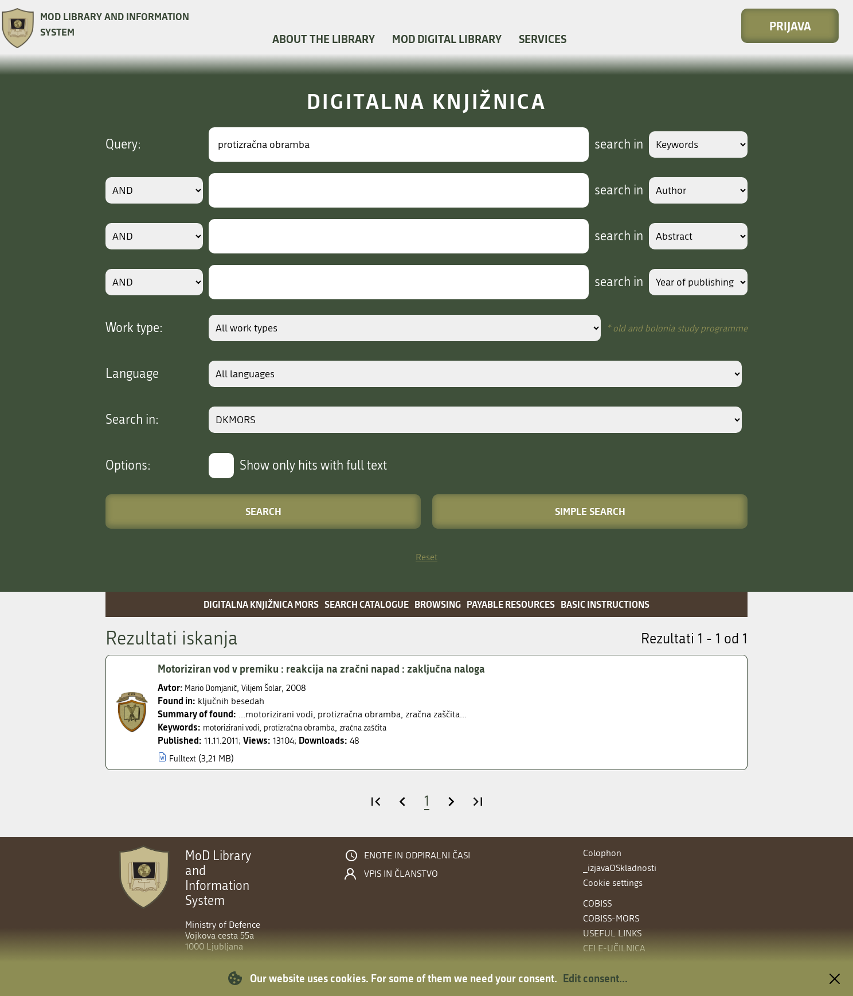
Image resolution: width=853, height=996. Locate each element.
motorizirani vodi (237, 727)
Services (542, 38)
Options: (128, 465)
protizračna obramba (316, 727)
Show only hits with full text (313, 465)
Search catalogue (366, 604)
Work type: (134, 328)
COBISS (597, 903)
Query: (123, 144)
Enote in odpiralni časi (417, 855)
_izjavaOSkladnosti (619, 867)
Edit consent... (595, 978)
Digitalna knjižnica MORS (261, 604)
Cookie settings (613, 882)
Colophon (602, 852)
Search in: (132, 419)
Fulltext (183, 758)
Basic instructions (605, 604)
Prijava (790, 26)
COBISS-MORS (611, 918)
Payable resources (511, 604)
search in (608, 144)
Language (132, 373)
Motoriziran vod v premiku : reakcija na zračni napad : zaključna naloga (334, 669)
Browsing (437, 604)
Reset (426, 557)
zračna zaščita (390, 727)
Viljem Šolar (274, 687)
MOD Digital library (447, 38)
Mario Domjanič (215, 687)
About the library (323, 38)
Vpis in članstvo (401, 873)
